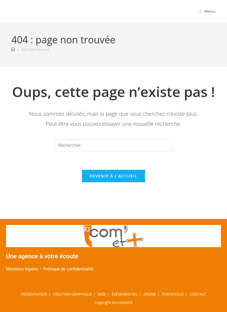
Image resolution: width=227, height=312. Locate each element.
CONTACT (198, 294)
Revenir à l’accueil (113, 176)
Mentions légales (22, 269)
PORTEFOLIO (173, 294)
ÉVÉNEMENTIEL (125, 294)
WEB (102, 294)
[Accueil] (13, 49)
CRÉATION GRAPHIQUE (72, 294)
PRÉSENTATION (34, 294)
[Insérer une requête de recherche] (113, 145)
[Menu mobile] (208, 11)
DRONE (150, 294)
